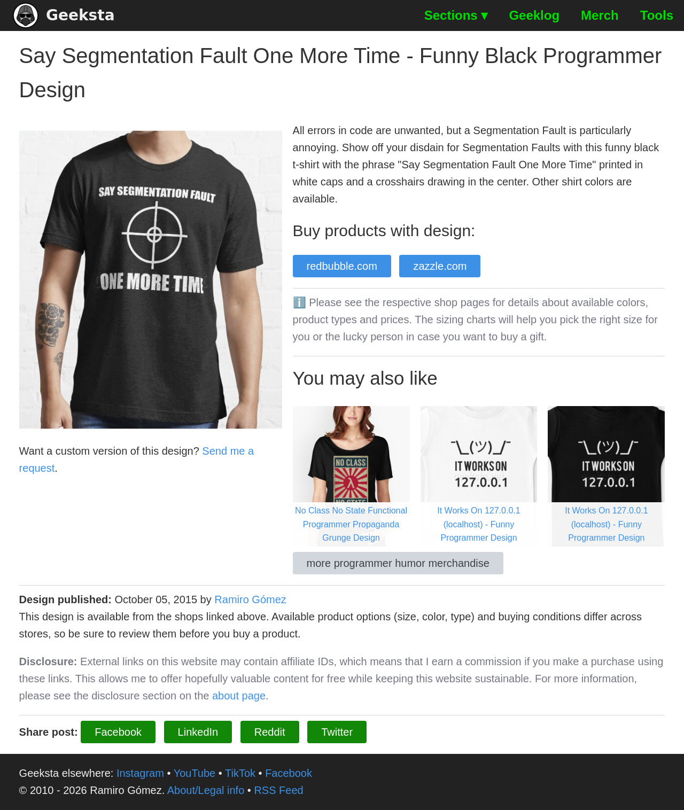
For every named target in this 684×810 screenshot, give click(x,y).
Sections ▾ (456, 15)
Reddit (269, 732)
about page (239, 696)
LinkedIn (198, 732)
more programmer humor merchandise (398, 563)
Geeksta (64, 15)
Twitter (337, 732)
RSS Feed (278, 790)
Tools (656, 15)
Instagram (140, 773)
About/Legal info (206, 790)
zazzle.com (440, 266)
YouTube (195, 773)
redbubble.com (342, 266)
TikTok (240, 773)
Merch (600, 15)
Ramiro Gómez (250, 599)
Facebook (118, 732)
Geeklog (534, 15)
